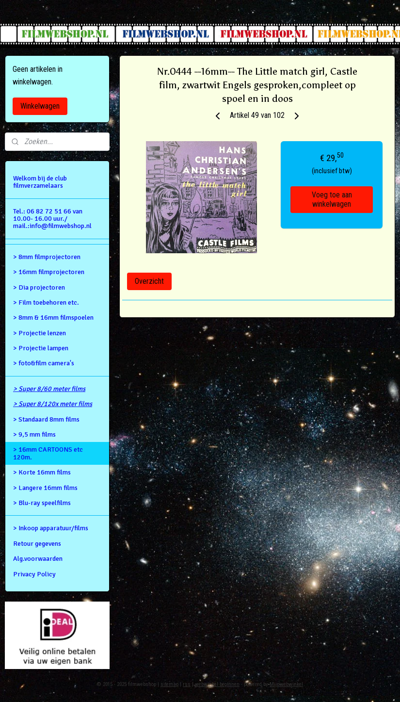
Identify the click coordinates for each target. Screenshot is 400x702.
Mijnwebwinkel (286, 684)
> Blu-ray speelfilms (42, 503)
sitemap (169, 684)
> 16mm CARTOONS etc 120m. (48, 453)
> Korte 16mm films (42, 472)
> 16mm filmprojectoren (48, 272)
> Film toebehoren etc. (46, 302)
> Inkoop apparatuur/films (50, 528)
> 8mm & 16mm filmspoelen (53, 317)
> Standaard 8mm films (46, 419)
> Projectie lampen (40, 348)
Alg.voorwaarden (38, 559)
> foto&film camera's (43, 363)
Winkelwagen (40, 106)
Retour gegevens (37, 543)
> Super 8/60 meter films (49, 389)
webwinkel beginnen (217, 684)
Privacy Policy (34, 574)
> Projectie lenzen (39, 333)
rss (187, 684)
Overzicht (149, 281)
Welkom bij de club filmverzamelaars (40, 182)
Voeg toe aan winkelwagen (331, 199)
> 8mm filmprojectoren (46, 257)
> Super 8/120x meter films (52, 404)
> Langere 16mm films (45, 488)
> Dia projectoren (39, 287)
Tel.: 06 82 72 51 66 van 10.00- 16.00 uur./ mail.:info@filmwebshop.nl (52, 218)
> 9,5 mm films (34, 434)
